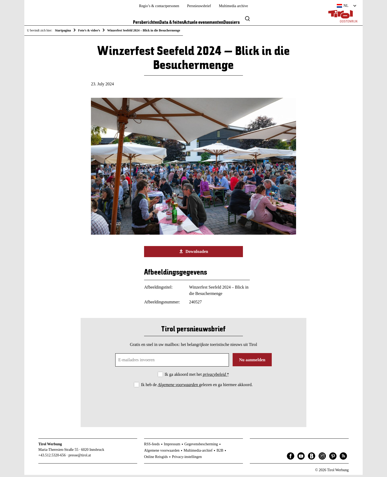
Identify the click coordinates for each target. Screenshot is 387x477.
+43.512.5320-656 (52, 457)
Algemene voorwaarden (178, 386)
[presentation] (193, 404)
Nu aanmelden (252, 361)
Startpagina (63, 30)
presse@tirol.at (79, 457)
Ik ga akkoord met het (197, 376)
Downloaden (193, 253)
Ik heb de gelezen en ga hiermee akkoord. (196, 386)
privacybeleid (215, 376)
